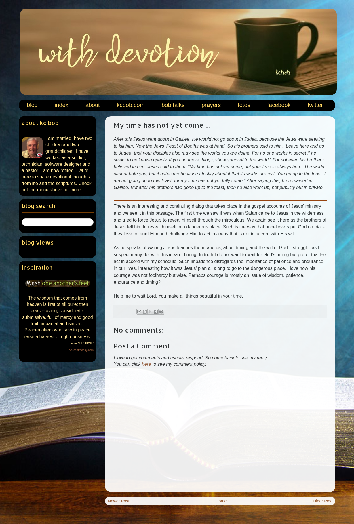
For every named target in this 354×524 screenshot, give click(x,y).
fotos (244, 105)
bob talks (172, 105)
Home (221, 501)
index (61, 105)
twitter (315, 105)
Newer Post (118, 501)
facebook (279, 105)
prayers (211, 105)
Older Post (322, 501)
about (92, 105)
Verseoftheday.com (81, 350)
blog (32, 105)
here (146, 364)
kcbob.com (131, 105)
